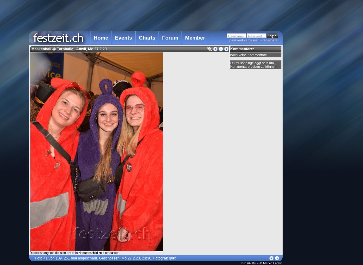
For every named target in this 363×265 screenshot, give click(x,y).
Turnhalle (65, 49)
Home (101, 38)
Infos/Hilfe (248, 263)
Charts (147, 38)
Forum (170, 38)
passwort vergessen (245, 40)
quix (172, 258)
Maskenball (42, 49)
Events (123, 38)
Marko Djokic (273, 263)
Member (195, 38)
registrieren (270, 40)
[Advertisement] (309, 124)
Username (236, 36)
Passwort (255, 36)
